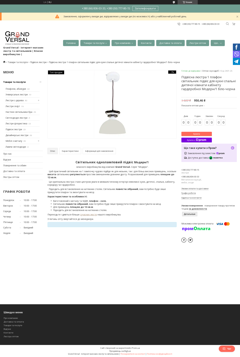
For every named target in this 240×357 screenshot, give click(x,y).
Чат (227, 348)
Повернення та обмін (14, 165)
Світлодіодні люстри (16, 117)
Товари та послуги (93, 43)
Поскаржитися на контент (133, 354)
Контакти (146, 43)
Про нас (7, 153)
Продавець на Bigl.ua (120, 351)
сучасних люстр (88, 214)
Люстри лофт (13, 106)
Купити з (196, 140)
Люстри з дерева (15, 100)
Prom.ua (136, 348)
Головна (71, 43)
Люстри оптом (197, 43)
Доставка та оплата (170, 43)
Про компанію (123, 43)
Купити (196, 134)
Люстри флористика (16, 123)
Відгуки (7, 159)
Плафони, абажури (16, 88)
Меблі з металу (14, 140)
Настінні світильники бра (19, 111)
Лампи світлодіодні (16, 146)
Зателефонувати (145, 8)
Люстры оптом (11, 176)
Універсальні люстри (17, 94)
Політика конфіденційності (159, 354)
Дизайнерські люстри (17, 135)
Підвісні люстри (38, 62)
